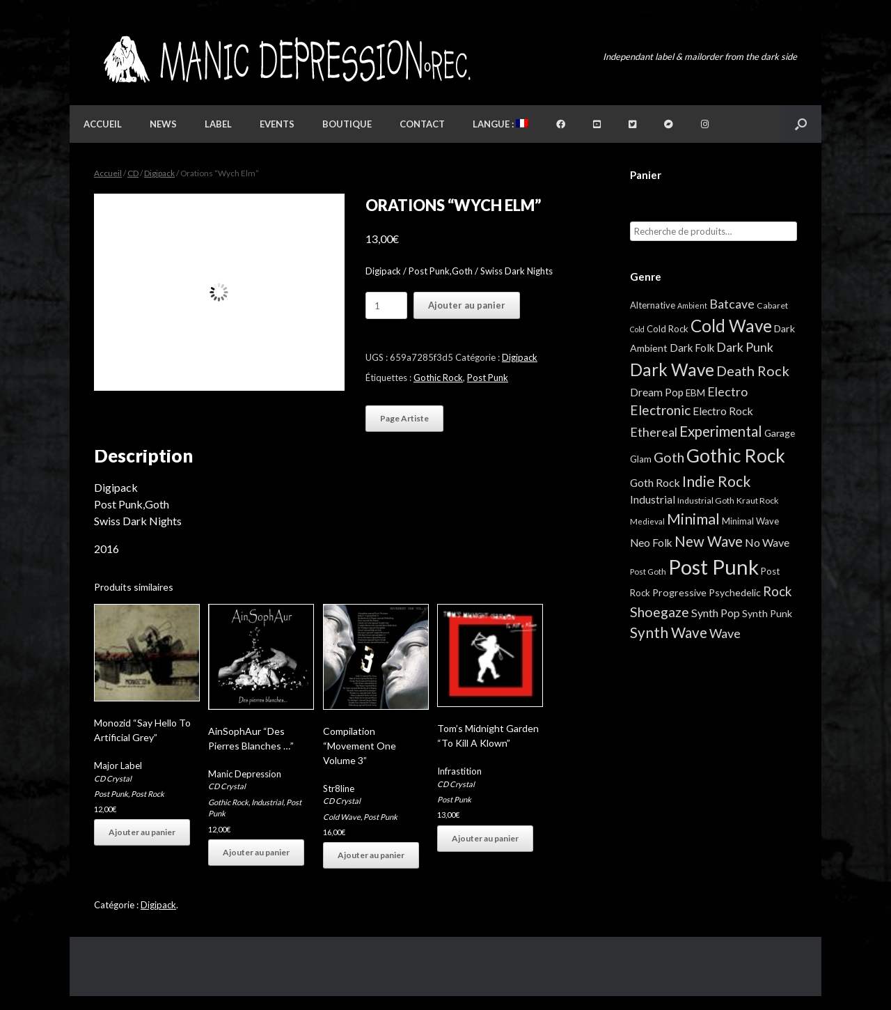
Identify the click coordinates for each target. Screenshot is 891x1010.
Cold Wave (342, 816)
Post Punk (487, 377)
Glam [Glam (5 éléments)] (641, 459)
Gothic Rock (438, 377)
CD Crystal (113, 778)
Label (218, 124)
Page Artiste (404, 418)
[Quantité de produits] (386, 305)
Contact (422, 124)
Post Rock (147, 793)
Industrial (267, 802)
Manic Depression (244, 773)
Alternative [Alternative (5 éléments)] (652, 305)
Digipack (159, 173)
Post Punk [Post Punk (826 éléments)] (713, 566)
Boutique (347, 124)
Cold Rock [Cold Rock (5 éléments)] (667, 328)
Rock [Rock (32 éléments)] (777, 591)
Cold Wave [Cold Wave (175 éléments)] (731, 326)
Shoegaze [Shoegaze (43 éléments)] (659, 612)
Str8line (338, 788)
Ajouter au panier (466, 305)
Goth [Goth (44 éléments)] (669, 457)
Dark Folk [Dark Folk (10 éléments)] (692, 347)
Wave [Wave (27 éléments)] (725, 633)
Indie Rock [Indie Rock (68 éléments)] (716, 481)
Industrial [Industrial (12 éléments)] (652, 499)
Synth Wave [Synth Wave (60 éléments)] (668, 632)
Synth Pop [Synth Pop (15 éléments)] (715, 612)
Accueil (103, 124)
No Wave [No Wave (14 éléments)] (767, 542)
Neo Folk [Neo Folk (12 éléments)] (651, 542)
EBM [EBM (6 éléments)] (695, 392)
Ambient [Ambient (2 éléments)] (692, 305)
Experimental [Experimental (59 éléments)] (720, 431)
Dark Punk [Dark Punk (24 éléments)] (744, 347)
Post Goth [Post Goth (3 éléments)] (648, 571)
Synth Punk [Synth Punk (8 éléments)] (767, 613)
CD (133, 173)
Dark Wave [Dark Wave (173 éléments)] (672, 369)
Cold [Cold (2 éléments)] (637, 329)
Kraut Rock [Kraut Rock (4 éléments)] (757, 500)
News (163, 124)
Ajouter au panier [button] (142, 832)
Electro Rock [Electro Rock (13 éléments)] (723, 410)
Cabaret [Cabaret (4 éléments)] (772, 305)
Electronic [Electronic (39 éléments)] (660, 410)
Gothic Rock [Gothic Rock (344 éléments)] (735, 455)
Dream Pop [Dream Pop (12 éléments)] (657, 392)
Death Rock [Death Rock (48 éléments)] (752, 370)
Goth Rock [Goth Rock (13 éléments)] (655, 482)
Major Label (118, 765)
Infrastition (459, 771)
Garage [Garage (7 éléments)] (779, 433)
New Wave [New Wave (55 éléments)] (709, 541)
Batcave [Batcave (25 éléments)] (732, 303)
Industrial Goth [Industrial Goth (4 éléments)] (705, 500)
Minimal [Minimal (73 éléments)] (693, 519)
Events (277, 124)
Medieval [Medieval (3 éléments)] (647, 521)
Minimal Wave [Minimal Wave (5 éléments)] (750, 521)
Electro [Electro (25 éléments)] (727, 391)
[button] (800, 124)
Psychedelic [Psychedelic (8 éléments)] (735, 592)
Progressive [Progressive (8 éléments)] (679, 592)
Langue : (500, 124)
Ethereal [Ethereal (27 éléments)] (653, 432)
